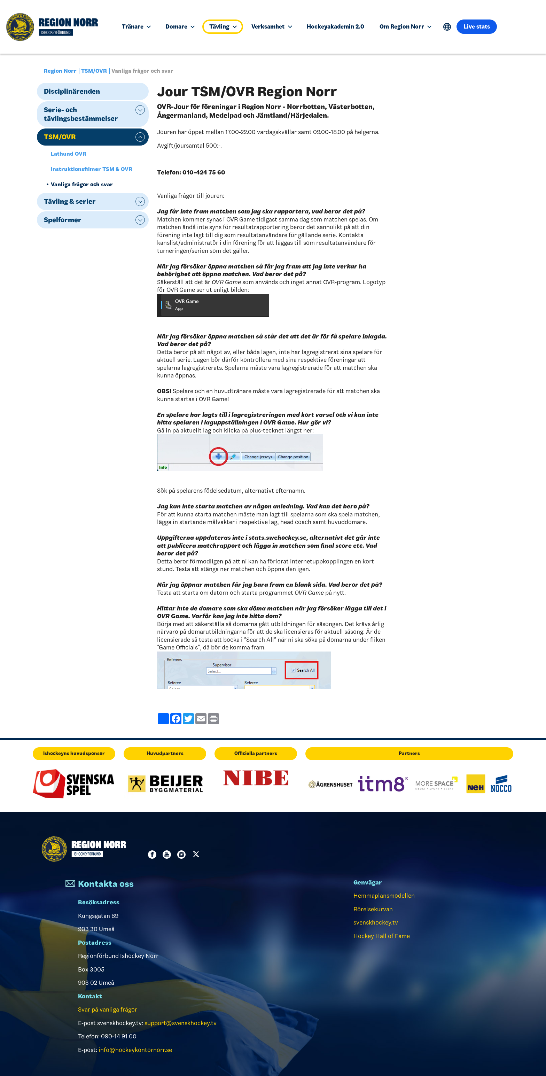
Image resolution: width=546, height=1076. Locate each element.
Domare (180, 26)
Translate (447, 27)
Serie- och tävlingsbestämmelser (81, 114)
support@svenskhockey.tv (181, 1023)
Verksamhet (271, 26)
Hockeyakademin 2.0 (335, 26)
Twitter (197, 854)
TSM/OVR (94, 71)
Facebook (153, 854)
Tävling (223, 26)
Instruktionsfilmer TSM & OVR (91, 169)
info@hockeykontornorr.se (135, 1050)
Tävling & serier (70, 201)
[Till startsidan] (55, 26)
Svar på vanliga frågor (107, 1009)
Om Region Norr (405, 26)
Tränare (136, 26)
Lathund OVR (68, 153)
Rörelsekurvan (373, 909)
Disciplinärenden (72, 91)
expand (140, 110)
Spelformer (62, 220)
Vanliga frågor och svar (82, 184)
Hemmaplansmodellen (384, 895)
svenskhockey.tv (375, 922)
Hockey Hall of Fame (381, 936)
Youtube (168, 854)
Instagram (182, 854)
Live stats (476, 26)
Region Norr (60, 71)
